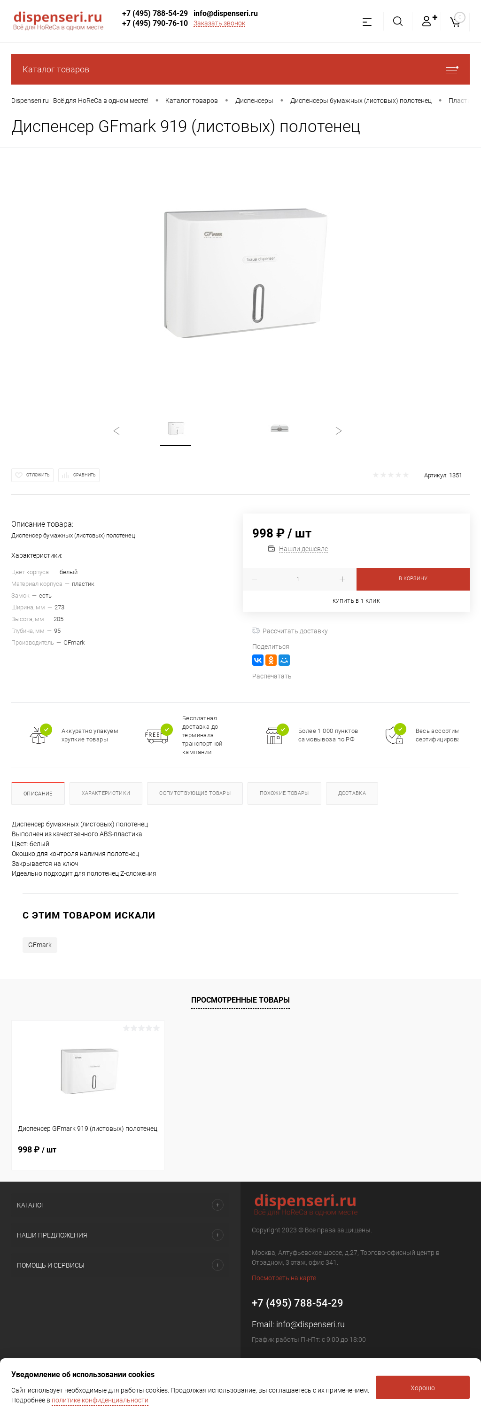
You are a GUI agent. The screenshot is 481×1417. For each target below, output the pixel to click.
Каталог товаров (240, 69)
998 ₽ (37, 1149)
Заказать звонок (219, 23)
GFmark (40, 945)
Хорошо (423, 1388)
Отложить (38, 475)
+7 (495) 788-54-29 (155, 13)
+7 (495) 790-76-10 (155, 23)
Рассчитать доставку (290, 631)
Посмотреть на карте (284, 1278)
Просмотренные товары (240, 1000)
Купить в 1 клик (356, 601)
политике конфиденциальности (100, 1400)
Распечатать (272, 676)
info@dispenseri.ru (226, 13)
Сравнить (84, 475)
